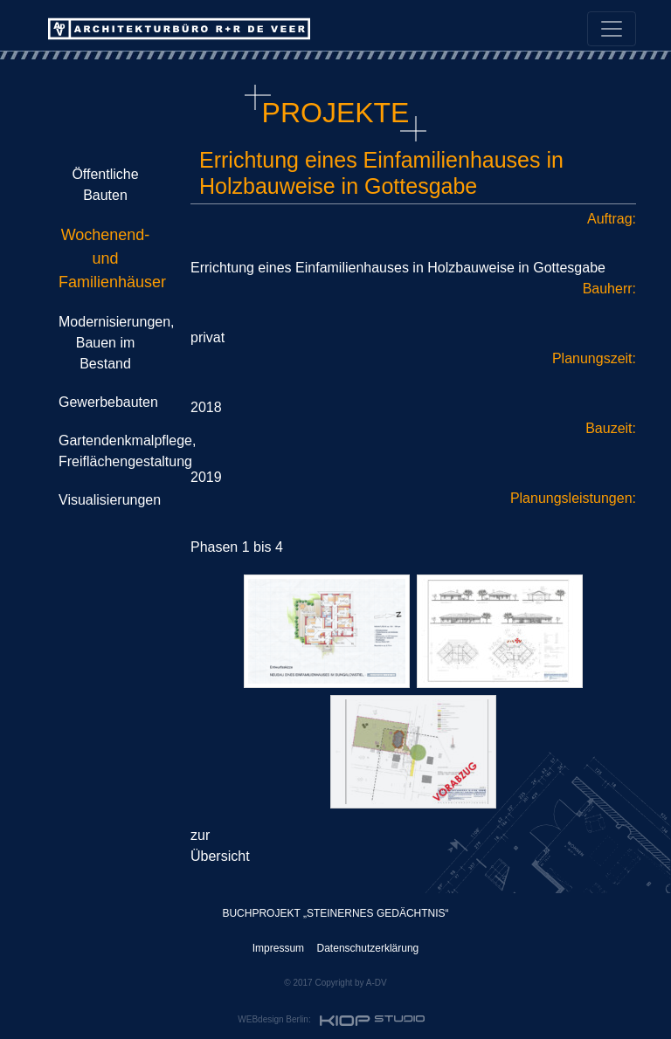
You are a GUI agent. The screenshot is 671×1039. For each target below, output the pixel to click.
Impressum (278, 948)
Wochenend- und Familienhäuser (112, 258)
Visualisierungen (110, 499)
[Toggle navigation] (611, 28)
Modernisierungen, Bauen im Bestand (117, 342)
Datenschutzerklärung (368, 948)
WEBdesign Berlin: (333, 1020)
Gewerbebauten (108, 402)
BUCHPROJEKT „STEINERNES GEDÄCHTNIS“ (335, 913)
